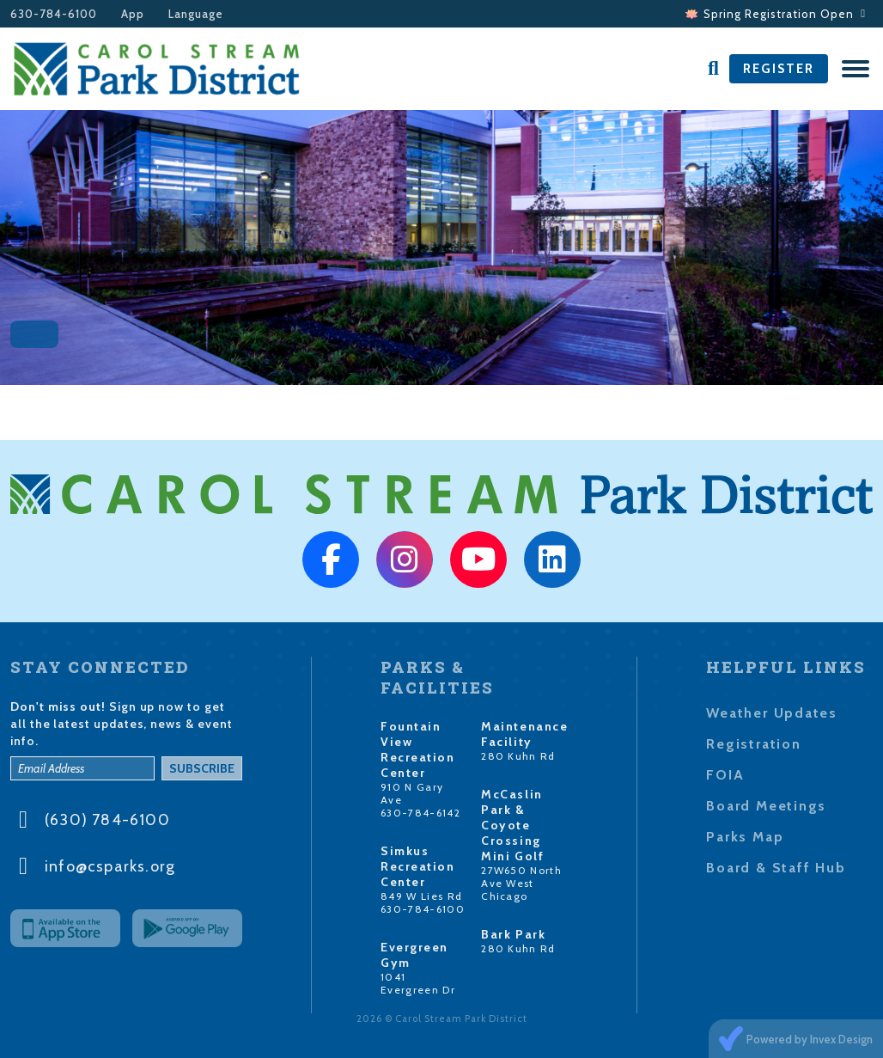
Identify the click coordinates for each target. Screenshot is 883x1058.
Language (195, 14)
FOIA (725, 775)
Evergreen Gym (414, 954)
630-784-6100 (53, 14)
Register (778, 68)
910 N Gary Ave (412, 793)
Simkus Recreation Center (418, 866)
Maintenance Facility (524, 734)
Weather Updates (771, 713)
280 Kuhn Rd (518, 755)
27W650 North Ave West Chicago (521, 883)
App (132, 14)
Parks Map (744, 837)
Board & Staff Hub (775, 867)
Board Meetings (766, 806)
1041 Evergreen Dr (418, 983)
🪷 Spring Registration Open (775, 14)
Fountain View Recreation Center (418, 749)
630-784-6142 (420, 812)
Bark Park (513, 934)
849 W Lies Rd (421, 896)
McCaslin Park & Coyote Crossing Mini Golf (512, 825)
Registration (753, 744)
